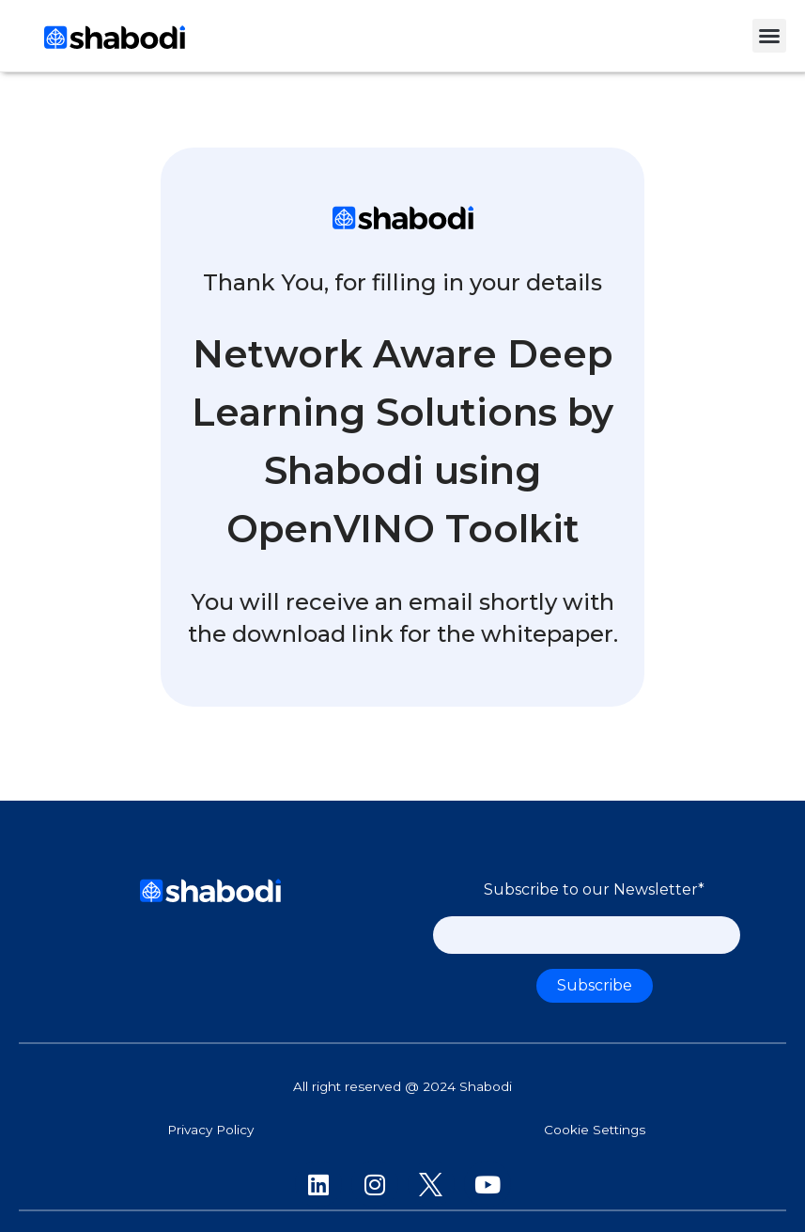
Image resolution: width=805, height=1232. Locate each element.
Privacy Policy (210, 1129)
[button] (769, 36)
